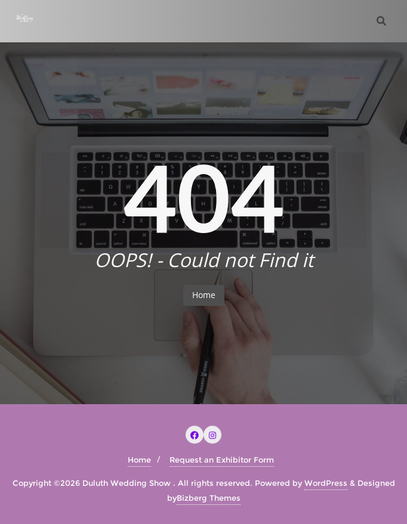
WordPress (325, 483)
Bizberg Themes (208, 498)
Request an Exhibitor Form (221, 459)
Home (203, 294)
